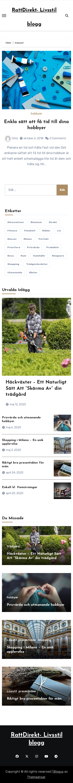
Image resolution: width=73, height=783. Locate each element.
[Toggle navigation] (4, 15)
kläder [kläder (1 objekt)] (46, 230)
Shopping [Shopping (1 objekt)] (13, 264)
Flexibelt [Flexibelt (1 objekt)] (29, 230)
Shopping (44, 640)
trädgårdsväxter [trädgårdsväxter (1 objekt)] (37, 264)
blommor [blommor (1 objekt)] (36, 222)
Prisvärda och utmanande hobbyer (35, 605)
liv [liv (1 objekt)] (59, 230)
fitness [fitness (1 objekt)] (12, 230)
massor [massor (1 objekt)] (12, 239)
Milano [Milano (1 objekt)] (28, 239)
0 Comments (58, 138)
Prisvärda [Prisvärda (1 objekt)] (33, 247)
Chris (11, 138)
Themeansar (36, 777)
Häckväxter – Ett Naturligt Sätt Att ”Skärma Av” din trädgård (36, 388)
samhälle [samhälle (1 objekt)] (39, 255)
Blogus (58, 771)
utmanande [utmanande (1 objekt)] (14, 272)
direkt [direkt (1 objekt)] (53, 222)
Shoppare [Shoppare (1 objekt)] (58, 255)
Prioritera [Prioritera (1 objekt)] (13, 247)
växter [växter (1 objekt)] (33, 272)
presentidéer (27, 640)
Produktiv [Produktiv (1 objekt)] (52, 247)
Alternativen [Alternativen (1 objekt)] (15, 222)
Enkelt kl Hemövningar (19, 487)
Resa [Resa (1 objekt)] (10, 255)
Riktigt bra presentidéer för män (34, 699)
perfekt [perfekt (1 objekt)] (44, 239)
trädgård (13, 546)
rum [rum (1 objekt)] (23, 255)
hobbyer (36, 113)
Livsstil (12, 640)
